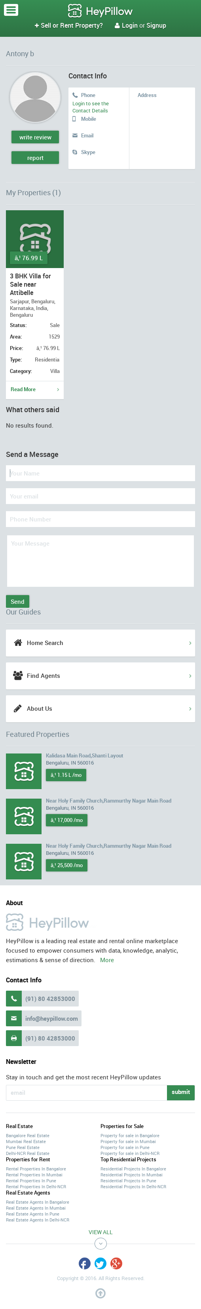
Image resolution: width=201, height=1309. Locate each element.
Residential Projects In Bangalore (133, 1169)
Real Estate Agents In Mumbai (36, 1208)
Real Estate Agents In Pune (32, 1214)
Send (18, 601)
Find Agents (43, 675)
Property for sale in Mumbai (128, 1141)
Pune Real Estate (23, 1147)
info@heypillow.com (51, 1018)
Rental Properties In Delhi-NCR (36, 1186)
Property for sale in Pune (125, 1147)
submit (181, 1092)
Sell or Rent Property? (69, 25)
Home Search (45, 643)
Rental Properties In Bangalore (36, 1169)
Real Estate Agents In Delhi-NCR (37, 1220)
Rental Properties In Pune (31, 1180)
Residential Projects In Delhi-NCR (133, 1186)
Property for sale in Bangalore (129, 1135)
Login (126, 25)
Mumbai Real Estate (26, 1141)
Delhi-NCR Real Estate (27, 1153)
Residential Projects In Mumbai (131, 1175)
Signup (156, 25)
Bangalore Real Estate (27, 1135)
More (107, 960)
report (35, 158)
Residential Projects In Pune (128, 1180)
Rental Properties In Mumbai (34, 1175)
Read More (23, 389)
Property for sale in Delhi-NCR (129, 1153)
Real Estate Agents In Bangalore (37, 1202)
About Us (39, 708)
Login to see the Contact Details (90, 107)
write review (35, 137)
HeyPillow (100, 11)
